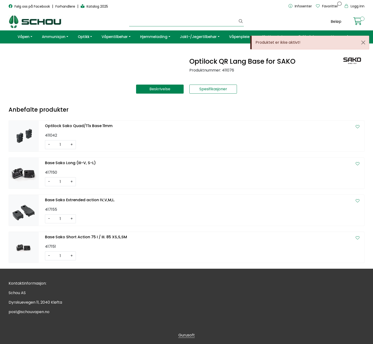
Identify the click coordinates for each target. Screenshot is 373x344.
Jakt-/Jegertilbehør (198, 36)
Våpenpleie (239, 36)
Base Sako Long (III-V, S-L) (70, 163)
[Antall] (60, 144)
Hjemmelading (153, 36)
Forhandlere (65, 6)
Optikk (83, 36)
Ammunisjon (53, 36)
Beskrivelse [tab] (159, 89)
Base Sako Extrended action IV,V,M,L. (80, 200)
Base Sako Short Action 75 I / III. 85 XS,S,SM (86, 237)
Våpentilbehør (115, 36)
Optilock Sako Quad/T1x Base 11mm (79, 126)
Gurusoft (186, 335)
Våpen (23, 36)
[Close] (363, 42)
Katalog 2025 (94, 6)
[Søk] (183, 21)
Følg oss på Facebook (30, 6)
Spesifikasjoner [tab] (213, 89)
